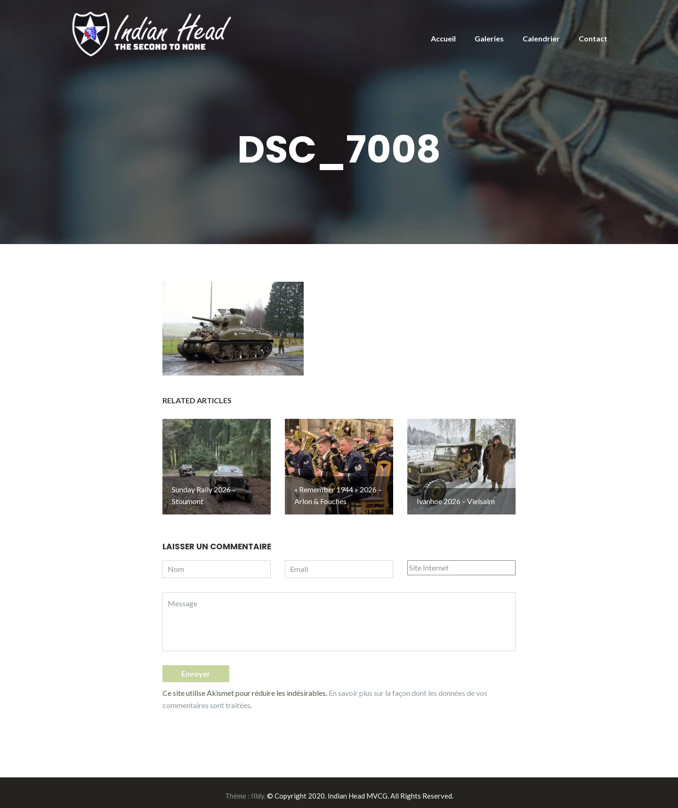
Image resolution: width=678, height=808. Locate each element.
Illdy (257, 789)
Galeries (489, 38)
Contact (593, 38)
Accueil (443, 38)
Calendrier (541, 38)
